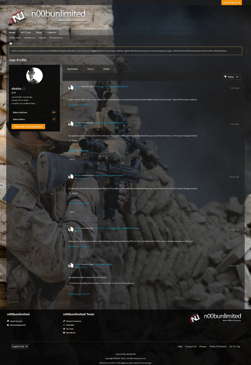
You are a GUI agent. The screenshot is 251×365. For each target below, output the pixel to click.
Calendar (42, 37)
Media (106, 68)
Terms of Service (218, 346)
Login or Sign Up (231, 2)
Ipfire (79, 89)
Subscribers (19, 119)
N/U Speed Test (56, 37)
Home (12, 32)
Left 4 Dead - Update (103, 264)
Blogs (39, 32)
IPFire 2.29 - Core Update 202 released (111, 86)
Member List (29, 37)
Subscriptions (20, 112)
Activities (72, 68)
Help (180, 346)
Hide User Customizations (28, 126)
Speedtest (69, 332)
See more (72, 105)
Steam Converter (72, 321)
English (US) (19, 346)
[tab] (73, 69)
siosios (78, 86)
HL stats (68, 329)
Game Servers (14, 321)
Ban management (16, 325)
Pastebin (68, 325)
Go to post (84, 105)
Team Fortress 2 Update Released (109, 122)
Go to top (234, 346)
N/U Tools (26, 32)
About (90, 68)
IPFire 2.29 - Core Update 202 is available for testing (117, 228)
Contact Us (191, 346)
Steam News (82, 125)
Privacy (202, 346)
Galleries (51, 32)
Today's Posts (15, 37)
